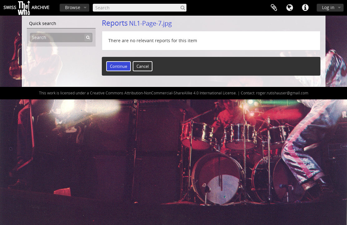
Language (289, 8)
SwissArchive (26, 8)
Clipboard (274, 8)
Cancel (142, 66)
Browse (72, 7)
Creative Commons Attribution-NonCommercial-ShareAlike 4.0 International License (163, 93)
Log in (328, 7)
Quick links (305, 8)
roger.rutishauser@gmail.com (282, 93)
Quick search (42, 23)
